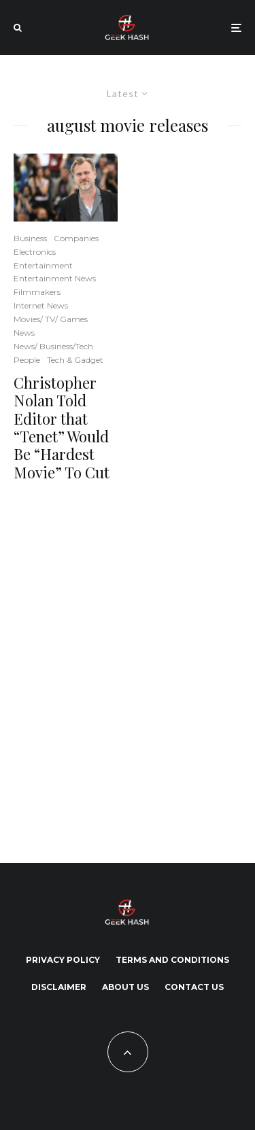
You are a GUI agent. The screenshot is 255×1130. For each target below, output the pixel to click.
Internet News (41, 305)
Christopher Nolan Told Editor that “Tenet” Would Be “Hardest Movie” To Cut (61, 427)
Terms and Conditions (172, 960)
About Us (125, 987)
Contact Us (194, 987)
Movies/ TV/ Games (51, 319)
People (27, 360)
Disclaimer (58, 987)
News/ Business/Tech (53, 346)
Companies (76, 238)
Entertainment (43, 265)
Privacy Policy (63, 960)
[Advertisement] (127, 669)
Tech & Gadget (75, 360)
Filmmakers (37, 292)
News (24, 333)
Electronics (35, 252)
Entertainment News (55, 278)
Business (30, 238)
